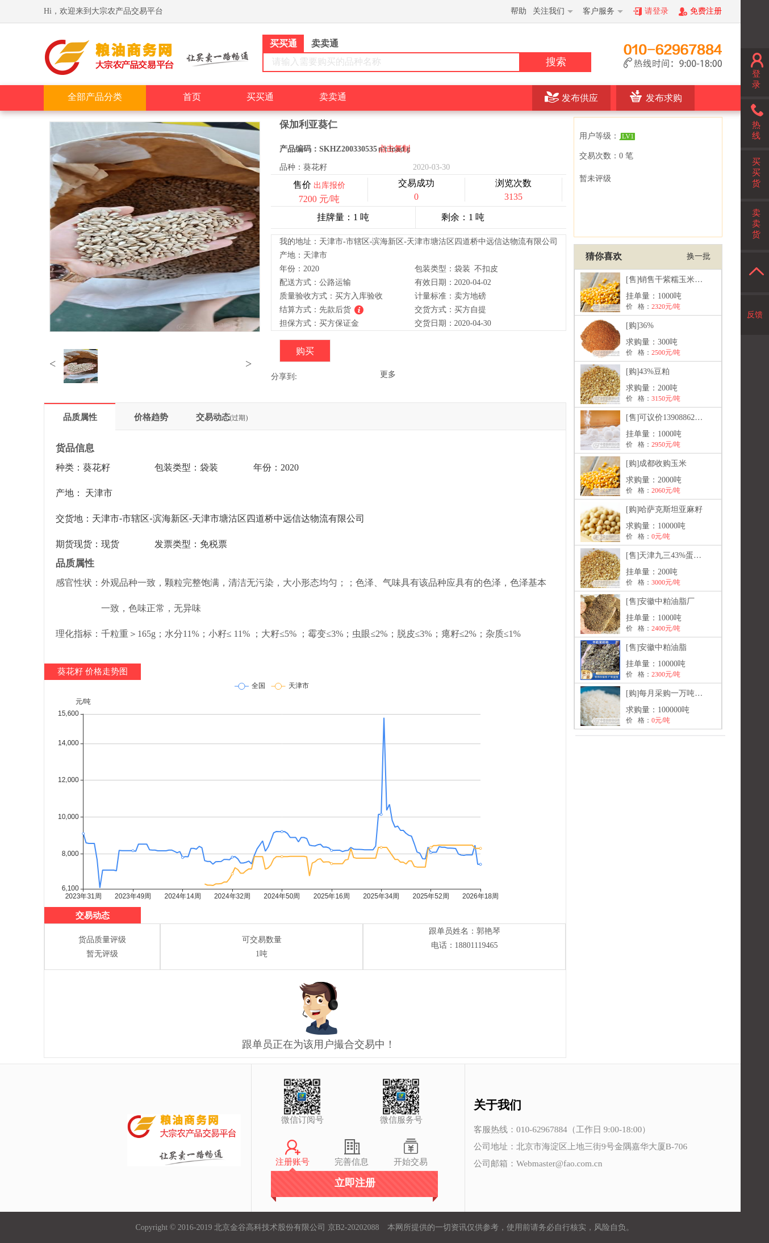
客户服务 (599, 11)
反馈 (755, 314)
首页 (192, 97)
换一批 (699, 256)
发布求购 (664, 98)
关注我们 (549, 11)
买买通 (260, 97)
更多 (388, 374)
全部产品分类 (95, 97)
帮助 (518, 11)
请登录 (656, 11)
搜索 (556, 62)
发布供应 (580, 98)
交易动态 (222, 417)
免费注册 (706, 11)
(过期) (239, 418)
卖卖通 (332, 97)
